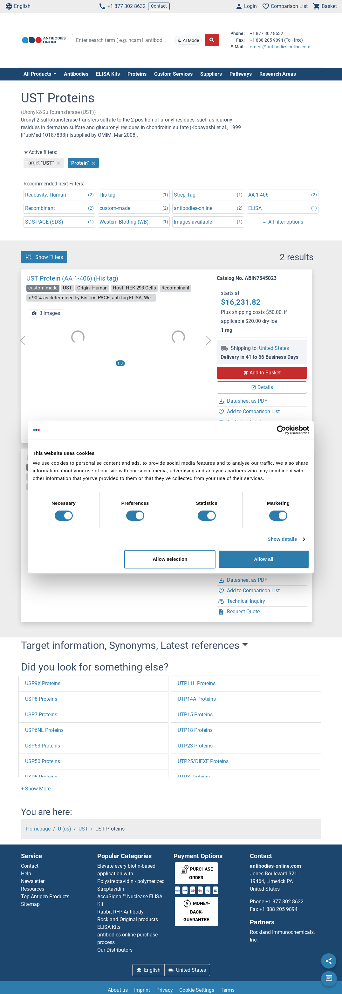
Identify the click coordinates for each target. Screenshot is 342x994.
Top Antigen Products (45, 896)
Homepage (38, 829)
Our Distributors (115, 950)
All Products (38, 74)
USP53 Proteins (42, 746)
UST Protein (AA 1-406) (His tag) (72, 278)
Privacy (164, 990)
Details (262, 387)
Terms (228, 990)
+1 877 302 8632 (122, 6)
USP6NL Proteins (44, 730)
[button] (36, 789)
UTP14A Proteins (197, 699)
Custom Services (173, 74)
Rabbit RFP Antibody (120, 912)
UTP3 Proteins (194, 777)
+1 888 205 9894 (278, 909)
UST (83, 829)
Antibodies (76, 74)
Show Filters (44, 257)
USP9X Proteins (42, 683)
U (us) (64, 829)
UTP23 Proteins (195, 746)
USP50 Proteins (42, 761)
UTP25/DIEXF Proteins (203, 761)
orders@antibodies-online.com (280, 46)
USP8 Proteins (41, 699)
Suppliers (211, 74)
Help (26, 874)
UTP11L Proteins (196, 683)
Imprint (142, 990)
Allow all (263, 559)
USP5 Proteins (41, 777)
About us (118, 990)
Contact (159, 6)
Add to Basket (262, 373)
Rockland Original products (127, 919)
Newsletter (32, 881)
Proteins (137, 74)
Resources (32, 889)
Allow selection (170, 559)
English (18, 6)
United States (274, 348)
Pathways (240, 74)
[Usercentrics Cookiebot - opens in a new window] (281, 430)
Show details (282, 539)
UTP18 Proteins (195, 730)
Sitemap (30, 904)
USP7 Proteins (41, 715)
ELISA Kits (108, 74)
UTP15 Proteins (195, 715)
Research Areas (277, 74)
